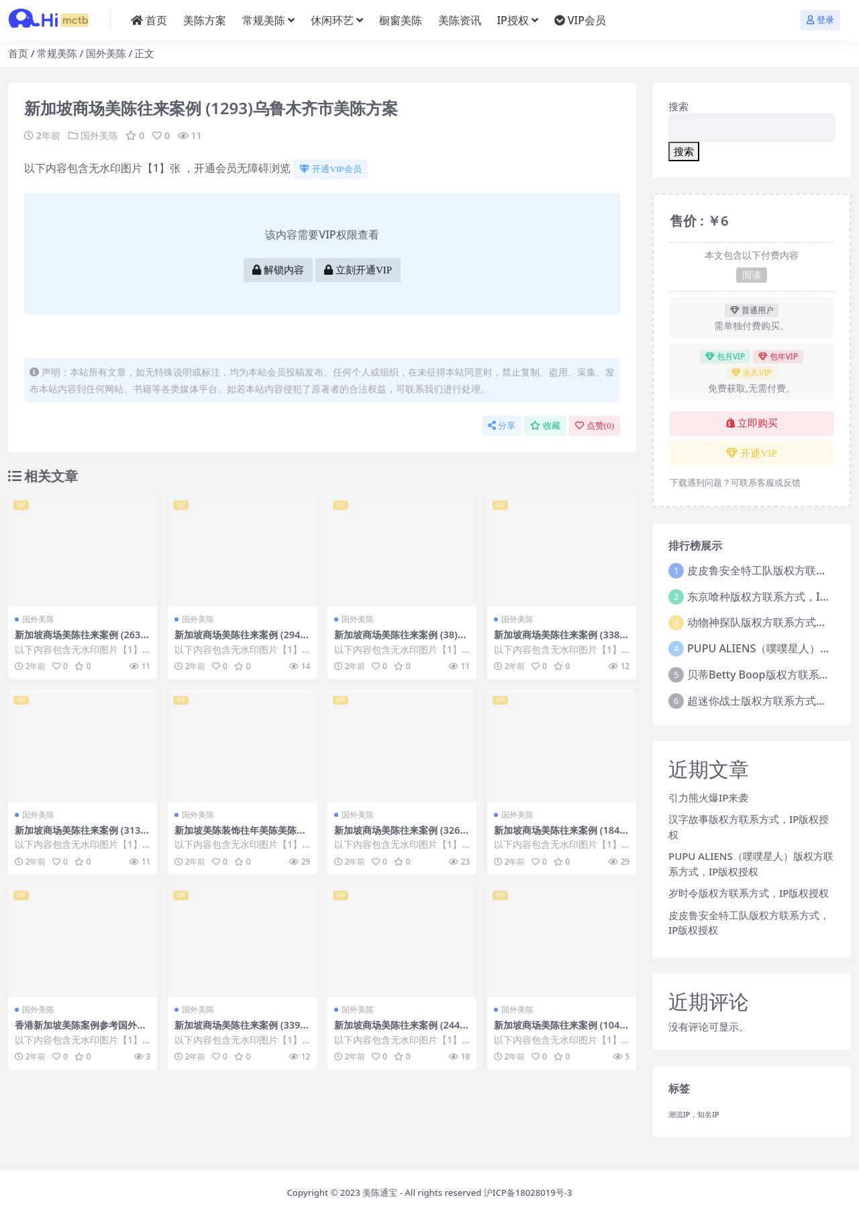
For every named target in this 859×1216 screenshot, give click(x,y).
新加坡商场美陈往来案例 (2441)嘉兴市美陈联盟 (401, 1030)
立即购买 (752, 423)
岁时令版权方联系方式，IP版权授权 (748, 893)
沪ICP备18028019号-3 (528, 1192)
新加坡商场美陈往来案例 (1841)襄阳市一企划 (561, 836)
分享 (501, 426)
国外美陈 (106, 53)
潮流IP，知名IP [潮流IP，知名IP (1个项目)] (693, 1114)
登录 (820, 20)
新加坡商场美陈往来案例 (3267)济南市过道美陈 (401, 836)
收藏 (545, 426)
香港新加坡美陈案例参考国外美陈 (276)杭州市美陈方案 (80, 1030)
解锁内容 (278, 270)
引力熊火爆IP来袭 (708, 797)
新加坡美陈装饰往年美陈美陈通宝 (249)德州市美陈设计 (239, 836)
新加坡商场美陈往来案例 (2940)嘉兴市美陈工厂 (241, 640)
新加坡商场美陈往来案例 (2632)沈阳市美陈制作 (82, 640)
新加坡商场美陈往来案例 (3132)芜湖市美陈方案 (82, 836)
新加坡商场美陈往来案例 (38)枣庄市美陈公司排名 (400, 640)
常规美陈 (57, 53)
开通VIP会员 (330, 169)
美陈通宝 (379, 1192)
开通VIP (751, 453)
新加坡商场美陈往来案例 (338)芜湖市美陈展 (558, 640)
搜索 (678, 106)
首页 (18, 53)
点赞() (594, 426)
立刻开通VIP (358, 270)
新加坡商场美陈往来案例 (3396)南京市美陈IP (241, 1030)
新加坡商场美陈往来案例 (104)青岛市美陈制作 (558, 1030)
